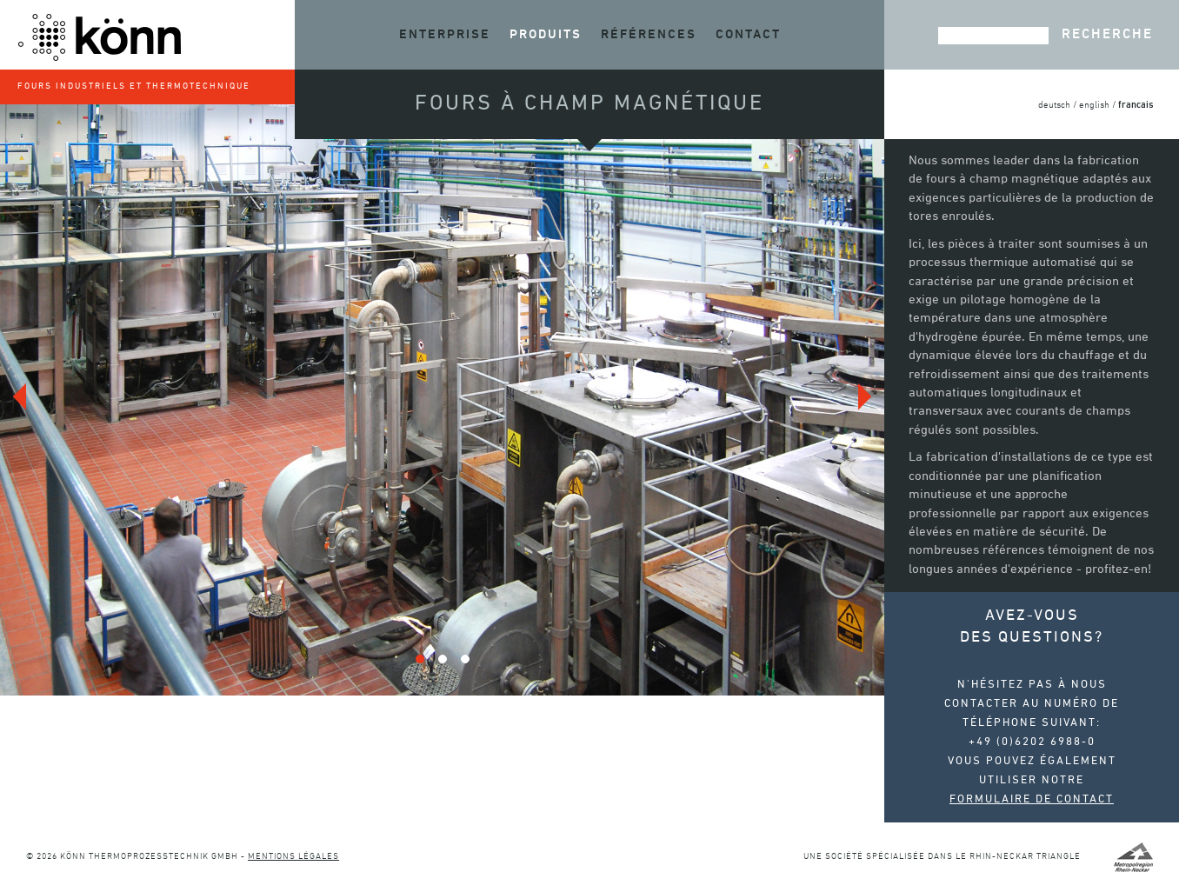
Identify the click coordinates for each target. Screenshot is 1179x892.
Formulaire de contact (1031, 800)
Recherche (1107, 35)
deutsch (1054, 105)
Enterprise (444, 34)
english (1094, 105)
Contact (748, 34)
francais (1135, 105)
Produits (546, 34)
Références (648, 34)
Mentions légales (293, 856)
